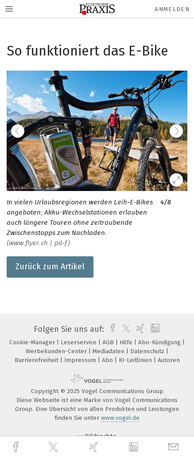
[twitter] (54, 447)
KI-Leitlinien (136, 360)
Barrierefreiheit (37, 360)
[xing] (95, 447)
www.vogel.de (120, 418)
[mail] (174, 447)
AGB (109, 342)
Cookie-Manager (33, 342)
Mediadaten (109, 351)
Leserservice (79, 342)
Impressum (81, 360)
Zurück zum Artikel (50, 266)
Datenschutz (148, 351)
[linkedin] (134, 447)
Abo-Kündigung (160, 342)
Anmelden (172, 9)
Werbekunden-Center (57, 351)
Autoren (169, 360)
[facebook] (16, 447)
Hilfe (127, 342)
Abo (108, 360)
